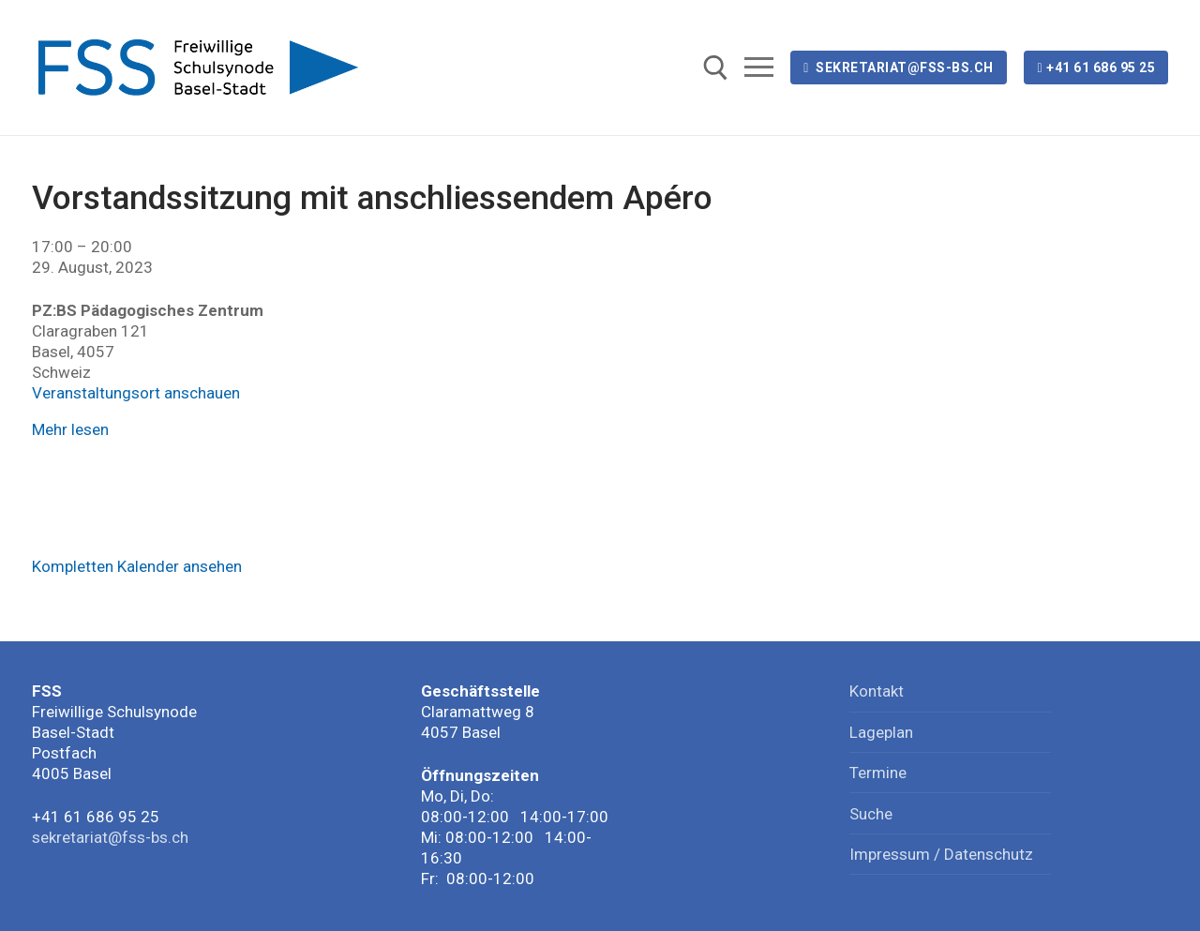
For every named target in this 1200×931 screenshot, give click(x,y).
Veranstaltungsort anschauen (136, 392)
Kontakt (876, 691)
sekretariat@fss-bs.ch (898, 67)
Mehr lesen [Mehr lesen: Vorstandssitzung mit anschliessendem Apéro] (70, 429)
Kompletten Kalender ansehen (137, 566)
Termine (878, 772)
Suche (870, 813)
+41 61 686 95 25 (1096, 67)
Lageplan (881, 732)
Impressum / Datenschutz (941, 854)
